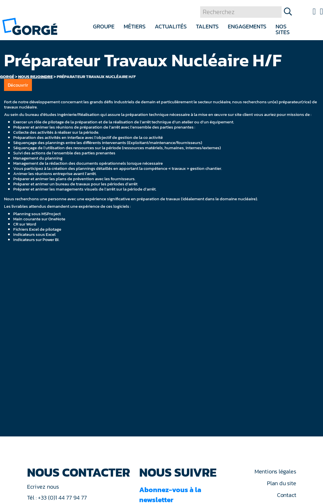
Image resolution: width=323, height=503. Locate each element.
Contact (286, 495)
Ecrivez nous (43, 486)
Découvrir (18, 84)
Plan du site (281, 483)
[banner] (29, 26)
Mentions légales (275, 471)
